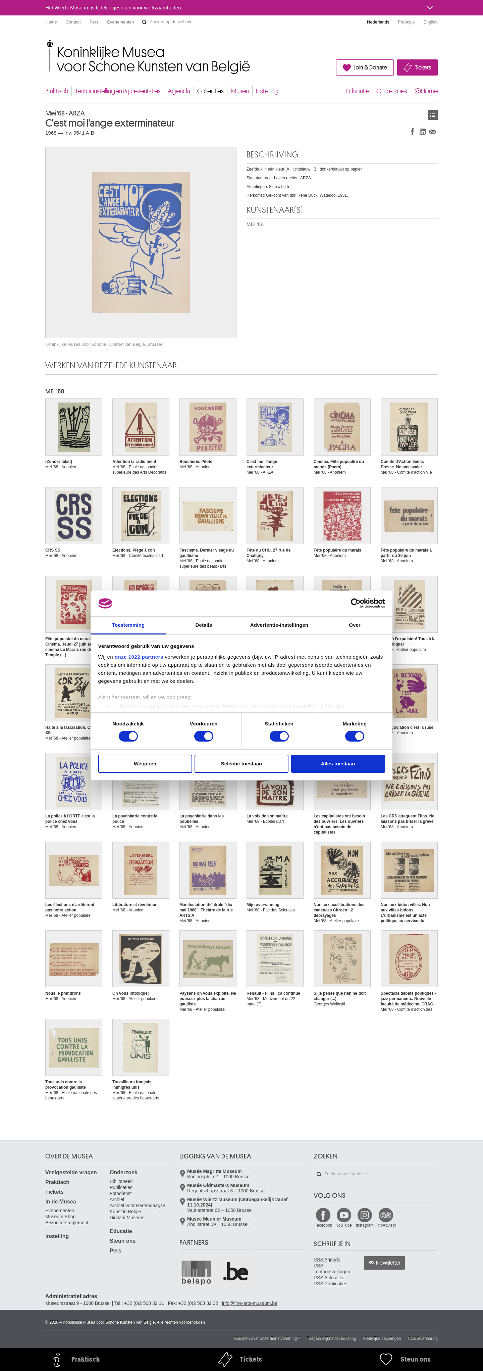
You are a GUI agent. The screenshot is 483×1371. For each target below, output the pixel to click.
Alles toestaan (338, 763)
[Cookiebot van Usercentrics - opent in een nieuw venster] (355, 603)
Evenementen (120, 22)
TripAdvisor (386, 1225)
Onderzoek (392, 91)
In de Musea (60, 1201)
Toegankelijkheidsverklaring (331, 1338)
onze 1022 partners (139, 657)
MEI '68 (255, 224)
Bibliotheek (121, 1181)
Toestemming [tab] (128, 625)
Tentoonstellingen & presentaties (118, 91)
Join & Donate (370, 67)
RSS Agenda (327, 1259)
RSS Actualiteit (329, 1277)
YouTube (344, 1225)
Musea (240, 91)
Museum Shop (60, 1216)
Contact (73, 22)
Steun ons (123, 1241)
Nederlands (378, 22)
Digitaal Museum (127, 1217)
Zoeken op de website (144, 22)
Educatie (357, 91)
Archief (117, 1199)
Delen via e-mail (433, 131)
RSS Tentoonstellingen (332, 1268)
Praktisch (56, 91)
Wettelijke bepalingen (382, 1338)
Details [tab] (204, 625)
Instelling (267, 91)
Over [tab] (355, 625)
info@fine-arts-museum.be (249, 1303)
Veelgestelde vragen (71, 1172)
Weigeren (145, 763)
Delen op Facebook (413, 131)
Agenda (179, 91)
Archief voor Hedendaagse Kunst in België (137, 1208)
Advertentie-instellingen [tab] (279, 625)
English (430, 22)
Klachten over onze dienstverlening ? (267, 1338)
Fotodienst (120, 1193)
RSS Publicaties (330, 1283)
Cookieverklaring (423, 1338)
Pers (94, 22)
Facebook (323, 1225)
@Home (426, 91)
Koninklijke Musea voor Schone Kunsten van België (47, 43)
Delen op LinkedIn (423, 131)
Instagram (365, 1225)
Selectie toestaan (241, 763)
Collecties (210, 91)
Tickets (423, 67)
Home (51, 22)
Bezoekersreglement (66, 1222)
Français (406, 22)
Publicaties (121, 1187)
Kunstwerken (433, 115)
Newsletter (388, 1263)
